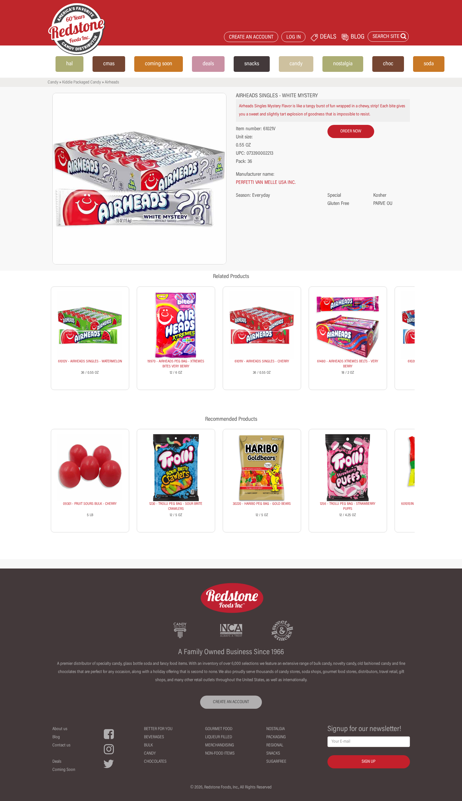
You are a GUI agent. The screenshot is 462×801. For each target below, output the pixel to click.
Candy (53, 82)
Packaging (276, 737)
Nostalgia (275, 729)
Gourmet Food (218, 729)
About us (59, 729)
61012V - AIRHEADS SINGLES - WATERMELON (90, 361)
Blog (56, 737)
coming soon (158, 64)
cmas (108, 64)
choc (388, 64)
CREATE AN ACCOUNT (251, 37)
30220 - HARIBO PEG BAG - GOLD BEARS (262, 504)
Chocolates (155, 762)
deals (208, 64)
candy (296, 64)
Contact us (61, 745)
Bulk (148, 745)
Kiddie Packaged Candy (81, 82)
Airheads (112, 82)
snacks (251, 64)
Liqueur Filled (218, 737)
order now (350, 131)
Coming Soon (63, 770)
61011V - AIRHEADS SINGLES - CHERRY (262, 361)
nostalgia (343, 64)
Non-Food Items (220, 753)
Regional (274, 745)
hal (69, 64)
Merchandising (219, 745)
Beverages (154, 737)
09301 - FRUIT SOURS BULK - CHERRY (90, 504)
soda (429, 64)
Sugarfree (276, 762)
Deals (56, 762)
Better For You (158, 729)
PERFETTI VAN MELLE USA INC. (266, 182)
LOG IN (293, 37)
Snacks (273, 753)
